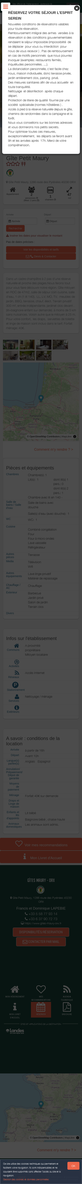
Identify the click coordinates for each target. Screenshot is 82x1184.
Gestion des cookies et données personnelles (26, 1179)
